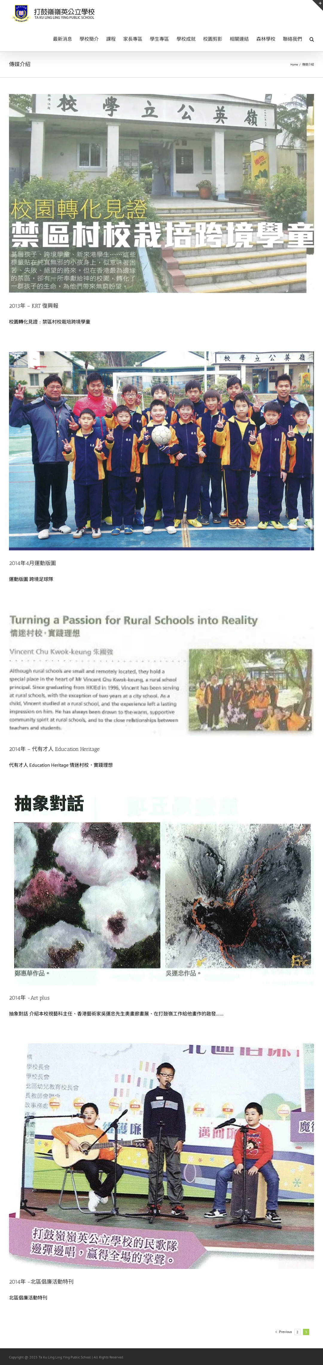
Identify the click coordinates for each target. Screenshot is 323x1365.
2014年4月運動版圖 (32, 563)
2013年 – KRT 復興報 (33, 306)
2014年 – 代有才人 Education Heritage (54, 749)
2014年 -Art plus (29, 997)
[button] (312, 38)
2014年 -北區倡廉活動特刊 (41, 1282)
